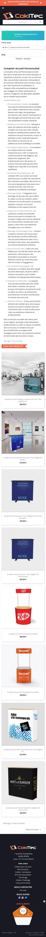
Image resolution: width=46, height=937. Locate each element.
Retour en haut (34, 829)
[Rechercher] (23, 22)
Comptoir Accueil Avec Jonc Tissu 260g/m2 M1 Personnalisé (23, 575)
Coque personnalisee (23, 883)
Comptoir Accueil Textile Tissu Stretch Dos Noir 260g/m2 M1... (23, 750)
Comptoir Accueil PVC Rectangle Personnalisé (23, 692)
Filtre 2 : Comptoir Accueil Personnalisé (17, 47)
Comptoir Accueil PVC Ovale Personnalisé (23, 634)
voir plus (24, 924)
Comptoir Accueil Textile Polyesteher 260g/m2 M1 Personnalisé (23, 809)
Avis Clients (23, 904)
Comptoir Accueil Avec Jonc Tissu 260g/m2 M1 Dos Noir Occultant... (23, 517)
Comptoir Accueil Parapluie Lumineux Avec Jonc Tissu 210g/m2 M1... (23, 400)
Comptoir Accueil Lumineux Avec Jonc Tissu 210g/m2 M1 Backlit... (23, 459)
